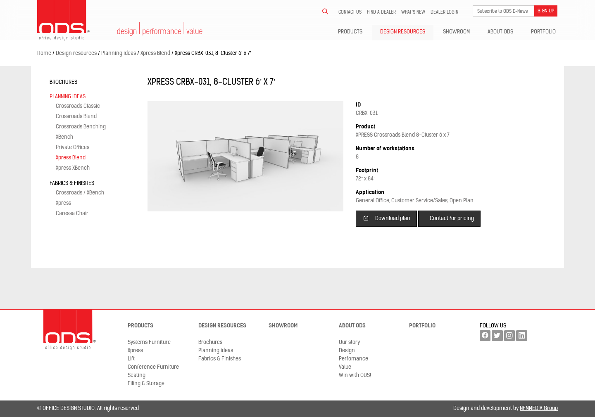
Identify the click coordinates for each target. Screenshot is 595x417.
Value (345, 367)
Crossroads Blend (76, 116)
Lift (131, 359)
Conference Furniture (153, 367)
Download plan (386, 217)
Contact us (350, 12)
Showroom (456, 32)
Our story (349, 342)
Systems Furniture (149, 342)
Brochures (63, 82)
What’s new (413, 12)
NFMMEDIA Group (539, 408)
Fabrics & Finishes (72, 183)
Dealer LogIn (444, 12)
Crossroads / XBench (80, 193)
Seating (136, 375)
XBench (64, 137)
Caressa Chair (72, 213)
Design (347, 350)
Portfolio (543, 32)
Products (350, 32)
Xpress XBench (73, 168)
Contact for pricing (452, 218)
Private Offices (72, 147)
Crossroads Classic (78, 106)
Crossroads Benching (81, 127)
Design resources (402, 32)
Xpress (63, 203)
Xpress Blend (71, 158)
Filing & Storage (146, 383)
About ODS (500, 32)
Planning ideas (68, 97)
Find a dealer (381, 12)
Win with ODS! (355, 375)
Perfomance (353, 359)
